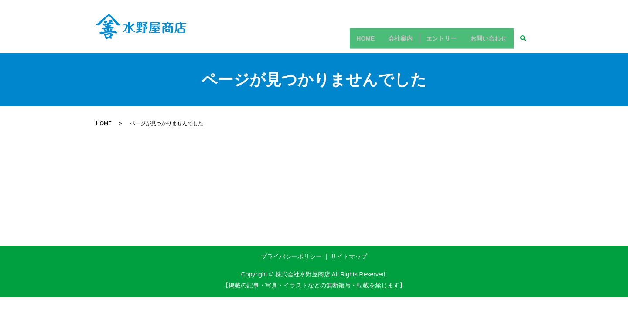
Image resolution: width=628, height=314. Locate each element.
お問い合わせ (486, 41)
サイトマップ (349, 256)
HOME (349, 41)
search (523, 41)
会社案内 (388, 41)
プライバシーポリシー (291, 256)
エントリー (434, 41)
